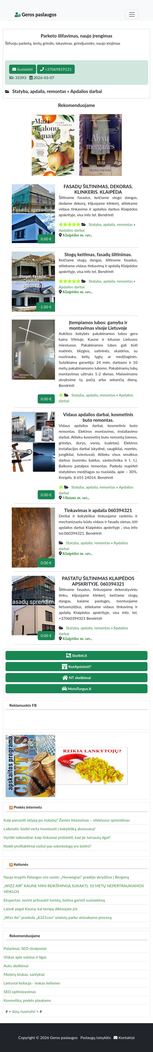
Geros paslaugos (36, 14)
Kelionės (21, 864)
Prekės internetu (28, 807)
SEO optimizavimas (20, 991)
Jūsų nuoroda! (23, 1011)
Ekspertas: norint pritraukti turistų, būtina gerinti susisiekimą (54, 900)
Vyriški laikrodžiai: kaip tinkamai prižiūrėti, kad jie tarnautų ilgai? (57, 837)
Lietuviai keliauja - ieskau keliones (32, 983)
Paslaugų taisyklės (96, 1037)
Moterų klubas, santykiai (24, 974)
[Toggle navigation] (132, 14)
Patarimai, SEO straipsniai (25, 948)
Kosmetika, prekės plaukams (27, 1000)
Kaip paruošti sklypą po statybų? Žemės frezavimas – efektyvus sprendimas (67, 820)
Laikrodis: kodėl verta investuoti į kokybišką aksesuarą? (49, 828)
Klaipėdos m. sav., (77, 235)
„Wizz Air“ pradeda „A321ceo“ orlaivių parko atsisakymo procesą (58, 917)
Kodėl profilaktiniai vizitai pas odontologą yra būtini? (47, 846)
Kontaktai (124, 1037)
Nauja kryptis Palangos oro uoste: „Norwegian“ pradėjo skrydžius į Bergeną (66, 877)
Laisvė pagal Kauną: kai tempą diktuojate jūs (40, 908)
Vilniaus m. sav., (76, 498)
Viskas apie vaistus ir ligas (25, 957)
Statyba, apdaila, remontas (111, 224)
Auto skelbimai (16, 965)
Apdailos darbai (72, 230)
